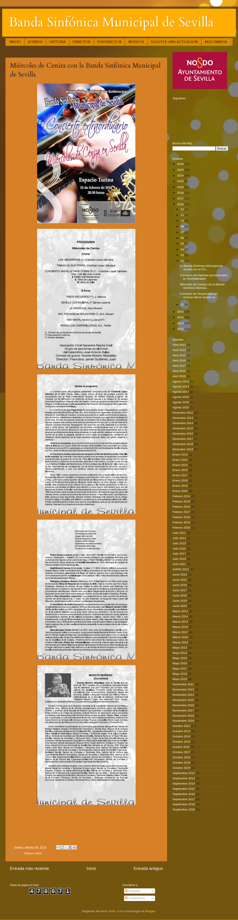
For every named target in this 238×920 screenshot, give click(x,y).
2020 (181, 181)
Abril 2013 (179, 344)
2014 (181, 317)
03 (183, 255)
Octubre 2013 (181, 731)
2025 (181, 169)
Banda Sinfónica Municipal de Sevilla (111, 22)
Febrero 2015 (181, 501)
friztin (112, 911)
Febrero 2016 (33, 853)
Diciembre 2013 (182, 418)
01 (183, 304)
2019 (181, 187)
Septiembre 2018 (183, 804)
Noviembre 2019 (183, 720)
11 (183, 215)
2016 (181, 204)
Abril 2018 (179, 371)
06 (183, 238)
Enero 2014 (180, 459)
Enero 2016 (180, 470)
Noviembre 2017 (183, 710)
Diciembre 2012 (182, 412)
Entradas (132, 891)
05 (183, 243)
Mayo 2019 (179, 679)
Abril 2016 (179, 360)
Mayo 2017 (179, 668)
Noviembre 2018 (183, 715)
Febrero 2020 (181, 527)
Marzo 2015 (180, 621)
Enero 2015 (180, 465)
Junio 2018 (179, 595)
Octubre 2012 (181, 726)
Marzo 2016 (180, 627)
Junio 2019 (179, 600)
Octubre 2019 (181, 762)
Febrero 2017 (181, 512)
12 (183, 209)
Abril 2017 (179, 365)
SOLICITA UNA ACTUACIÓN (174, 42)
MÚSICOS (136, 42)
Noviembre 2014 (183, 694)
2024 (181, 175)
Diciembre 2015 (182, 428)
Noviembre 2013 (183, 689)
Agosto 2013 (180, 381)
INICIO (15, 42)
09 (183, 226)
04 (183, 249)
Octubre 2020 (181, 767)
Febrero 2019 (181, 522)
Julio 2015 (179, 543)
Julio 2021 (179, 564)
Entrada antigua (148, 868)
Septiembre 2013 (183, 778)
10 (183, 220)
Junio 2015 (179, 579)
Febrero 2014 (181, 496)
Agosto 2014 (180, 386)
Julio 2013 (179, 533)
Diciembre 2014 (182, 423)
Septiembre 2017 (183, 799)
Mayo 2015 (179, 658)
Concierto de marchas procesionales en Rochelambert (204, 277)
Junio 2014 (179, 574)
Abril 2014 (179, 350)
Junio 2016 (179, 585)
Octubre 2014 (181, 736)
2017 (181, 198)
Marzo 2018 (180, 637)
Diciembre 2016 (182, 433)
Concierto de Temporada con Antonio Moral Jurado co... (199, 295)
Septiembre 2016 (183, 794)
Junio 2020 (179, 606)
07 (183, 232)
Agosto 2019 (180, 402)
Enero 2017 (180, 475)
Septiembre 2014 (183, 783)
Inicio (91, 868)
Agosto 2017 (180, 391)
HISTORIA (57, 42)
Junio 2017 (179, 590)
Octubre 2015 (181, 741)
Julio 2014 (179, 538)
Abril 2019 (179, 376)
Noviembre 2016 (183, 705)
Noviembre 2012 (183, 684)
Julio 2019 (179, 558)
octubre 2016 (181, 747)
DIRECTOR (81, 42)
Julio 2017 (179, 553)
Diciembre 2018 (182, 444)
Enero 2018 (180, 480)
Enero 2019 (180, 485)
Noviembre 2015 (183, 700)
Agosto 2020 (180, 407)
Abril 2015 (179, 355)
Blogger (150, 911)
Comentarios (135, 898)
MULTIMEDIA (216, 42)
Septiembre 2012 (183, 773)
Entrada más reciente (29, 868)
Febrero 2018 (181, 517)
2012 (181, 329)
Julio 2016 (179, 548)
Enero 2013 (180, 454)
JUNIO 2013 (180, 569)
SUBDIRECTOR (109, 42)
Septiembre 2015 (183, 788)
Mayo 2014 (179, 652)
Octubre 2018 (181, 757)
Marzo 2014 (180, 616)
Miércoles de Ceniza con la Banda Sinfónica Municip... (202, 286)
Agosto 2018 (180, 397)
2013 (181, 323)
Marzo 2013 (180, 611)
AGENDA (35, 42)
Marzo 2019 (180, 642)
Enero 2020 (180, 491)
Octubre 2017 (181, 752)
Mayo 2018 (179, 673)
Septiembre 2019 (183, 809)
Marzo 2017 (180, 632)
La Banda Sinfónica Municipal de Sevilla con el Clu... (201, 267)
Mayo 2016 (179, 663)
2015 (181, 311)
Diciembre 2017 (182, 438)
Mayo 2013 (179, 647)
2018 (181, 192)
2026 (181, 164)
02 (183, 260)
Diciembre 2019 (182, 449)
